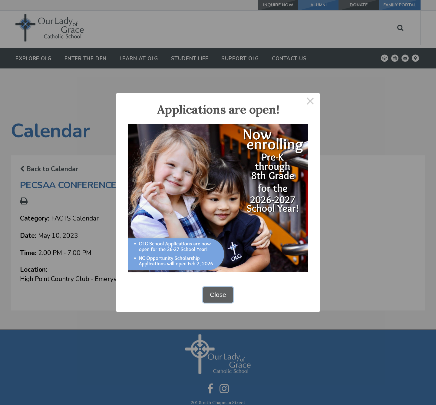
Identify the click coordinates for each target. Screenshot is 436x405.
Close (218, 294)
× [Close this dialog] (310, 102)
